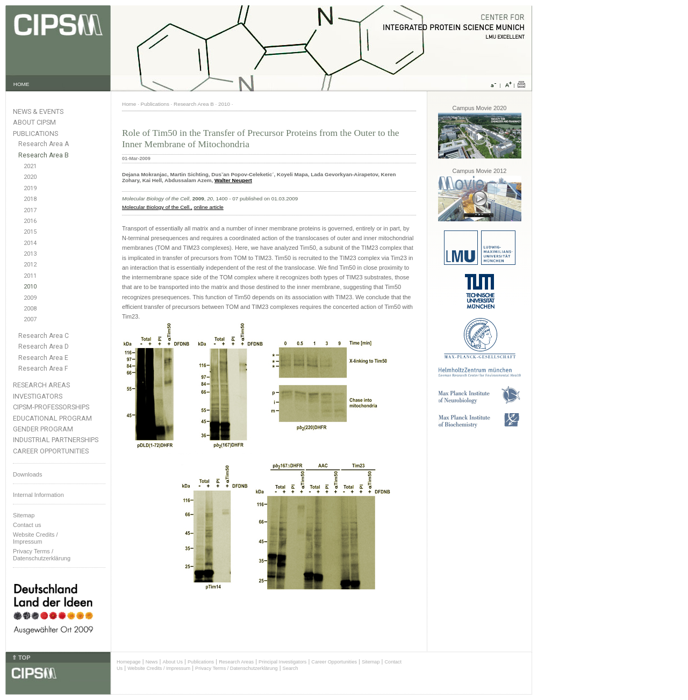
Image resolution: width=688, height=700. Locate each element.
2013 (30, 253)
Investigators (37, 396)
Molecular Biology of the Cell (155, 207)
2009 (30, 297)
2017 (30, 210)
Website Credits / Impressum (158, 668)
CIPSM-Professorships (51, 407)
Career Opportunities (51, 451)
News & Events (38, 111)
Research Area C (43, 336)
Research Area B (43, 155)
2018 (30, 199)
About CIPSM (34, 122)
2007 (30, 319)
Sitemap (23, 515)
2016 (30, 221)
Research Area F (43, 368)
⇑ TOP (21, 657)
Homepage (129, 662)
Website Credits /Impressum (35, 538)
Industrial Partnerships (55, 440)
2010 (30, 286)
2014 (30, 243)
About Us (172, 662)
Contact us (27, 525)
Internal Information (38, 495)
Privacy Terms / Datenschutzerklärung (41, 554)
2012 (30, 264)
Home (129, 104)
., (190, 207)
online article (208, 207)
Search (290, 668)
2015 (30, 231)
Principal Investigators (282, 662)
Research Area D (43, 346)
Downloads (27, 474)
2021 (30, 166)
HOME (21, 84)
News (152, 662)
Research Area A (43, 144)
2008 (30, 308)
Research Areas (41, 385)
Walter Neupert (233, 180)
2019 (30, 188)
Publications (35, 133)
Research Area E (43, 358)
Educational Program (52, 418)
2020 (30, 177)
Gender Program (43, 429)
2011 (30, 275)
